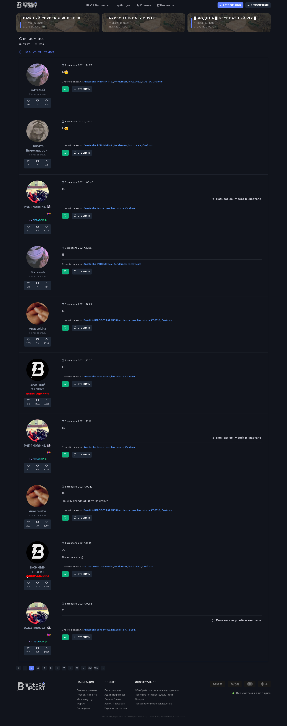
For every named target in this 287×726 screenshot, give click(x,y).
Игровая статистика (116, 708)
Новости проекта (87, 695)
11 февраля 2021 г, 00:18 (77, 486)
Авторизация (230, 5)
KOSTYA (147, 81)
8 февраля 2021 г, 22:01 (77, 121)
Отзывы (143, 5)
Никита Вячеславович (37, 148)
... (83, 668)
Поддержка (83, 708)
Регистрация (258, 5)
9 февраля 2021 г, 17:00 (77, 360)
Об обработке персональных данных (157, 690)
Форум (123, 5)
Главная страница (87, 690)
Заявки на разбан (115, 704)
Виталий (37, 90)
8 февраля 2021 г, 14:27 (77, 65)
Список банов (113, 699)
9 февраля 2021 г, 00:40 (77, 182)
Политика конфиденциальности (154, 695)
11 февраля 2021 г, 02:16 (77, 603)
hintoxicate (134, 81)
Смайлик (158, 81)
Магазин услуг (85, 699)
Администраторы (115, 695)
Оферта (139, 699)
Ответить (82, 89)
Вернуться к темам (36, 52)
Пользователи (113, 690)
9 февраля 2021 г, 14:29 (77, 304)
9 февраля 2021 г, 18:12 (76, 421)
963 (96, 668)
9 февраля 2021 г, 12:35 (77, 247)
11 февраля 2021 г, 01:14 (76, 543)
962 (90, 668)
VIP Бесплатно (98, 5)
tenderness (120, 81)
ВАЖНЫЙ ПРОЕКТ (94, 320)
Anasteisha (90, 81)
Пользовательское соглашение (153, 704)
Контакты (165, 5)
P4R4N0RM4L (105, 81)
